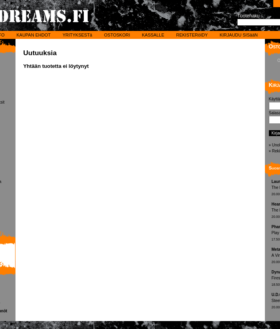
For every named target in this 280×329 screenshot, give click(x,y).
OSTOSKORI (117, 35)
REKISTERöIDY (192, 35)
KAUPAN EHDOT (33, 35)
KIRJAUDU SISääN (239, 35)
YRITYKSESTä (77, 35)
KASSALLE (153, 35)
